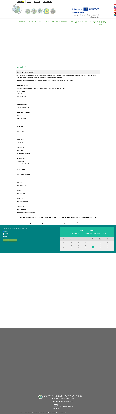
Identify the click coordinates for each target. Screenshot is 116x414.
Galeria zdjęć (77, 22)
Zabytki (58, 21)
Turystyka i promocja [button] (49, 21)
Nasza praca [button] (64, 21)
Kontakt (81, 21)
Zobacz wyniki (12, 240)
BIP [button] (90, 21)
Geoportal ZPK (95, 22)
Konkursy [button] (71, 21)
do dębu (6, 234)
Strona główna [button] (20, 21)
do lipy (5, 236)
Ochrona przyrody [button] (31, 21)
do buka (6, 231)
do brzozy (6, 233)
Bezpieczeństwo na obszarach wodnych (103, 23)
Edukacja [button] (40, 21)
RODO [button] (86, 21)
